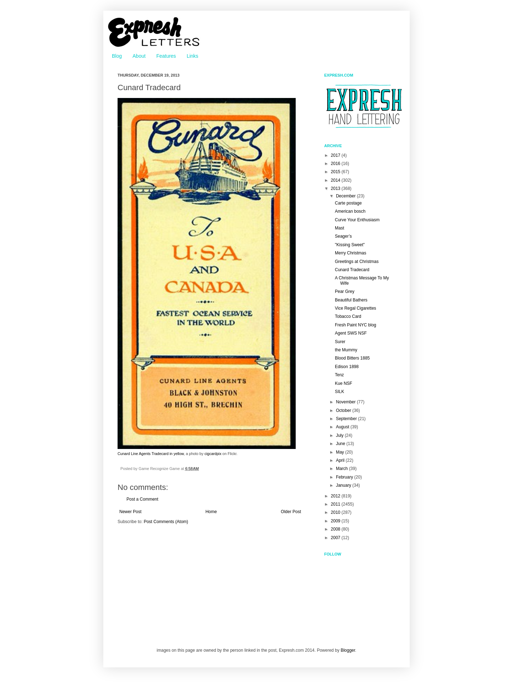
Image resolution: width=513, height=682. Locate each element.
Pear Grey (344, 291)
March (342, 468)
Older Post (291, 511)
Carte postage (348, 203)
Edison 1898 (347, 366)
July (340, 435)
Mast (339, 228)
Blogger (348, 650)
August (343, 426)
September (347, 418)
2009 (336, 520)
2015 (336, 171)
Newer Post (130, 511)
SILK (339, 391)
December (346, 195)
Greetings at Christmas (357, 261)
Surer (340, 341)
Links (192, 56)
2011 (336, 504)
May (340, 452)
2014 (336, 180)
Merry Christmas (350, 252)
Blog (117, 56)
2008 (336, 529)
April (341, 460)
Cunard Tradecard (352, 269)
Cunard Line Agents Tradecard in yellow (151, 453)
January (344, 485)
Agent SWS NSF (351, 333)
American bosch (350, 211)
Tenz (339, 374)
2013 (336, 188)
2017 (336, 155)
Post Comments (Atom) (166, 521)
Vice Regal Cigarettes (355, 308)
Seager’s (343, 236)
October (344, 410)
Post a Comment (142, 499)
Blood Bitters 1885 (352, 358)
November (346, 401)
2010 (336, 512)
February (345, 477)
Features (166, 56)
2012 (336, 496)
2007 (336, 537)
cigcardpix (212, 453)
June (341, 443)
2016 (336, 163)
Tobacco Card (348, 316)
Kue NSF (343, 383)
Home (211, 511)
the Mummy (346, 349)
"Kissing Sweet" (350, 244)
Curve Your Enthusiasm (357, 219)
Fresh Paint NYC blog (355, 324)
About (139, 56)
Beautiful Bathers (351, 300)
